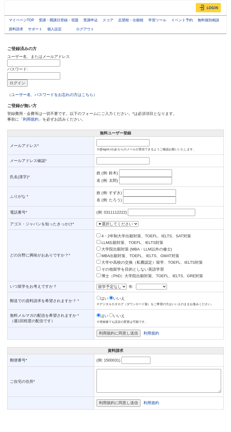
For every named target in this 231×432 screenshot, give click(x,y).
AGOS (20, 7)
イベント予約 (182, 20)
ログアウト (85, 29)
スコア (108, 20)
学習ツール (157, 20)
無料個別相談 (208, 20)
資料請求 (16, 29)
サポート (35, 29)
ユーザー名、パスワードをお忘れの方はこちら (52, 94)
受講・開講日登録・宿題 (59, 20)
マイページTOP (21, 20)
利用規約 (30, 119)
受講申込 (90, 20)
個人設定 (59, 29)
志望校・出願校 (130, 20)
